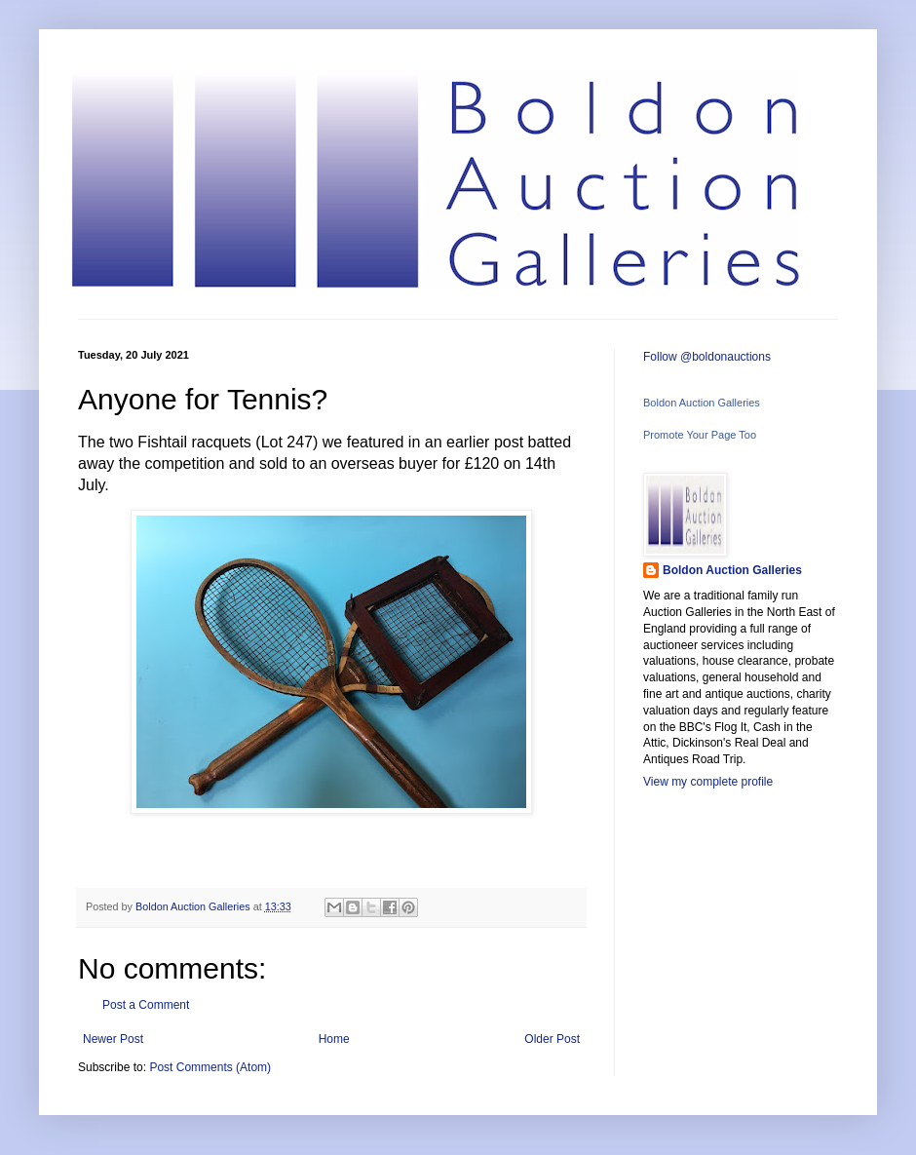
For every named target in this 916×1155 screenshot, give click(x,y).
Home (334, 1039)
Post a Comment (145, 1005)
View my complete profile (708, 782)
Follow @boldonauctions (707, 357)
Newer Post (113, 1039)
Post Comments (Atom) (210, 1067)
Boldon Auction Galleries (701, 402)
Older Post (552, 1039)
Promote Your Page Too (699, 435)
